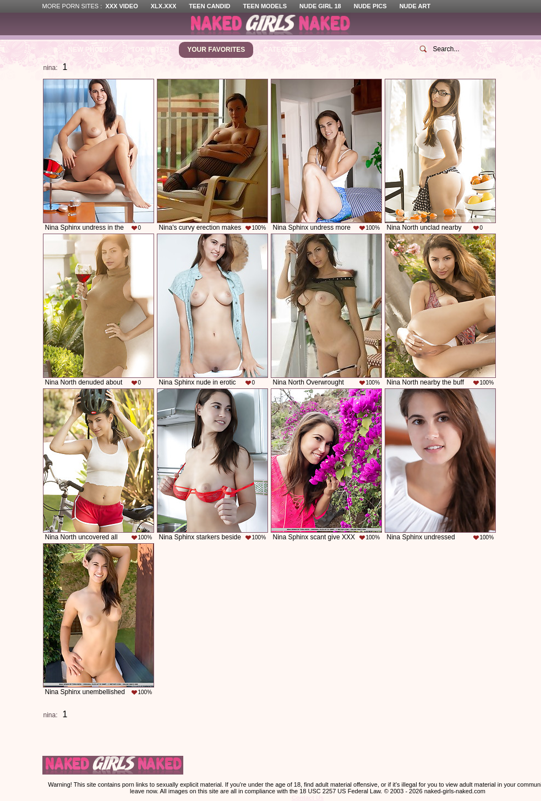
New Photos (90, 49)
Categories (284, 49)
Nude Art (415, 6)
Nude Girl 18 (320, 6)
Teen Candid (209, 6)
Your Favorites (216, 49)
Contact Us (308, 797)
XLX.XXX (163, 6)
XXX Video (121, 6)
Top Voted (150, 49)
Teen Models (265, 6)
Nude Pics (370, 6)
